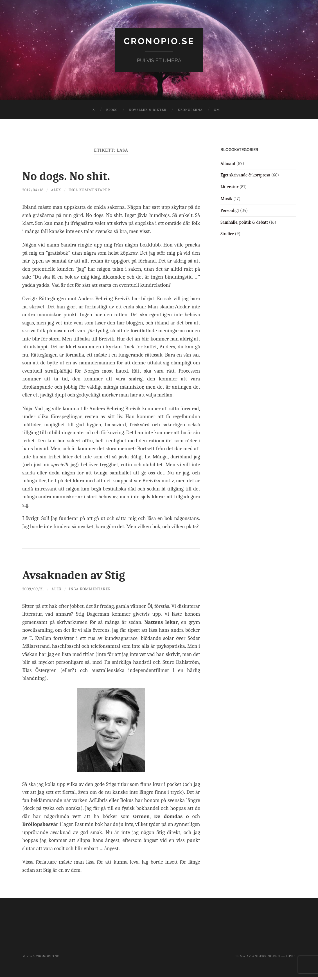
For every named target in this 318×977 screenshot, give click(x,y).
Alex (56, 190)
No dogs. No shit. (68, 176)
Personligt (229, 210)
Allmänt (227, 163)
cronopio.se (159, 41)
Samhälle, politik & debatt (244, 222)
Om (217, 109)
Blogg (112, 109)
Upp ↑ (291, 956)
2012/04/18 (33, 190)
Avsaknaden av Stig (76, 574)
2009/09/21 (33, 588)
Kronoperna (190, 109)
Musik (226, 198)
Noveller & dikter (147, 109)
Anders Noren (266, 956)
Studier (227, 233)
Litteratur (229, 186)
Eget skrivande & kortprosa (245, 175)
